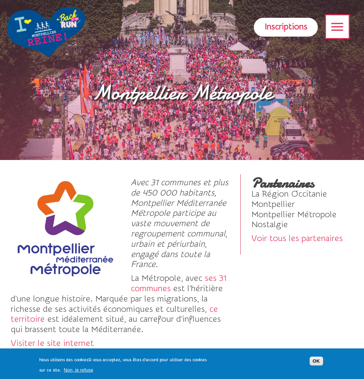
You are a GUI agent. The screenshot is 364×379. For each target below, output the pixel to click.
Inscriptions (285, 27)
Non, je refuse (78, 371)
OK (316, 362)
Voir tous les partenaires (297, 238)
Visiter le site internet (52, 343)
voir (300, 194)
